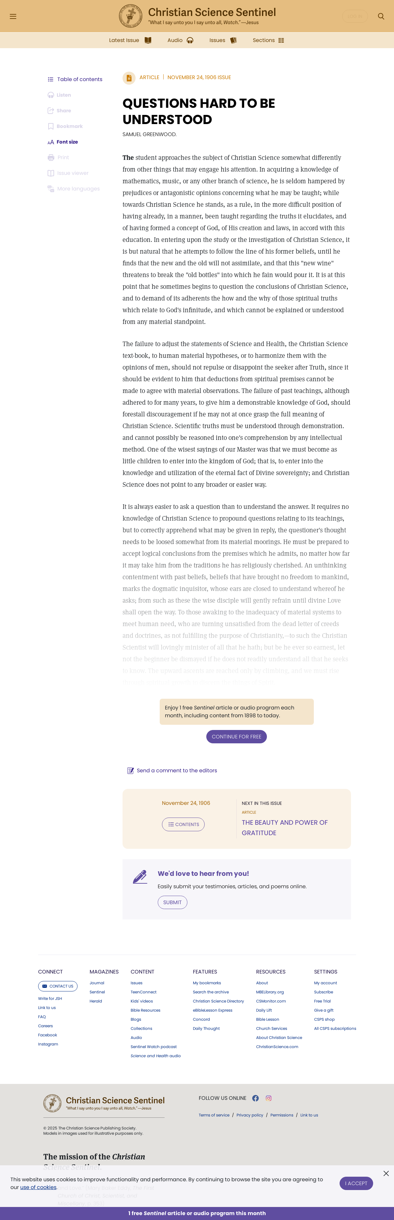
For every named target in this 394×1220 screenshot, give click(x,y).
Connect (50, 971)
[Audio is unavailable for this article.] (61, 95)
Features (205, 971)
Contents (180, 824)
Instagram (48, 1043)
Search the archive (211, 991)
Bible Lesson (267, 1019)
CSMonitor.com (271, 1001)
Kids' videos (142, 1001)
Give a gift (323, 1010)
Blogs (136, 1019)
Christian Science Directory (218, 1001)
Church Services (271, 1028)
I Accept (356, 1182)
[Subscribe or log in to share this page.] (61, 111)
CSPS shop (324, 1019)
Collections (141, 1028)
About (262, 982)
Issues (136, 982)
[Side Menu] (13, 16)
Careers (45, 1025)
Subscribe (323, 991)
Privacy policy (250, 1114)
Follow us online (222, 1097)
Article (146, 77)
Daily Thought (206, 1028)
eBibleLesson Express (212, 1010)
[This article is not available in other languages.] (75, 189)
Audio (136, 1037)
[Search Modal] (381, 16)
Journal (97, 982)
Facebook (47, 1034)
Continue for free (235, 736)
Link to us (47, 1007)
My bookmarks (207, 982)
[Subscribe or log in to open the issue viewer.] (69, 173)
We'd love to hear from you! (200, 873)
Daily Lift (264, 1010)
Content (142, 971)
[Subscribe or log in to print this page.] (59, 157)
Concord (201, 1019)
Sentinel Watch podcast (154, 1046)
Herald (96, 1001)
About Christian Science (279, 1037)
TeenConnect (143, 991)
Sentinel (97, 991)
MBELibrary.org (270, 991)
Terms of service (214, 1114)
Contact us (57, 985)
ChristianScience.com (277, 1046)
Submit (169, 901)
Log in (355, 16)
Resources (270, 971)
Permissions (281, 1114)
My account (325, 982)
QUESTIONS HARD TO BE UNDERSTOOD (196, 111)
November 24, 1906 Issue (196, 77)
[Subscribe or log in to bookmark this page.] (66, 126)
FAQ (42, 1016)
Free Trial (322, 1001)
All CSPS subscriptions (335, 1028)
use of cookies (38, 1187)
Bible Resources (145, 1010)
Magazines (104, 971)
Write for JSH (50, 998)
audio (156, 1055)
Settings (325, 971)
